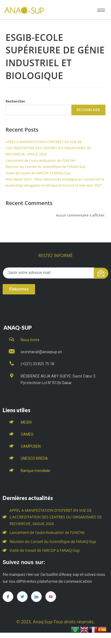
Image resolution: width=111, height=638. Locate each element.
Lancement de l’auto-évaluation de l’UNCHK (40, 160)
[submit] (101, 273)
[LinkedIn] (36, 596)
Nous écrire (30, 340)
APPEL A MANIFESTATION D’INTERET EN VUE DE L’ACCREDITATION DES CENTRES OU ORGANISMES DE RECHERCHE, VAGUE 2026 (48, 148)
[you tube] (50, 596)
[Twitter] (22, 596)
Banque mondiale (35, 470)
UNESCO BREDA (34, 458)
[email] (48, 273)
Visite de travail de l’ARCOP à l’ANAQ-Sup (38, 173)
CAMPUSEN (31, 446)
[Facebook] (8, 596)
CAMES (27, 434)
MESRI (26, 422)
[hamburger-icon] (101, 10)
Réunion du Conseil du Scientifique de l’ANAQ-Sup (46, 166)
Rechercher (15, 101)
